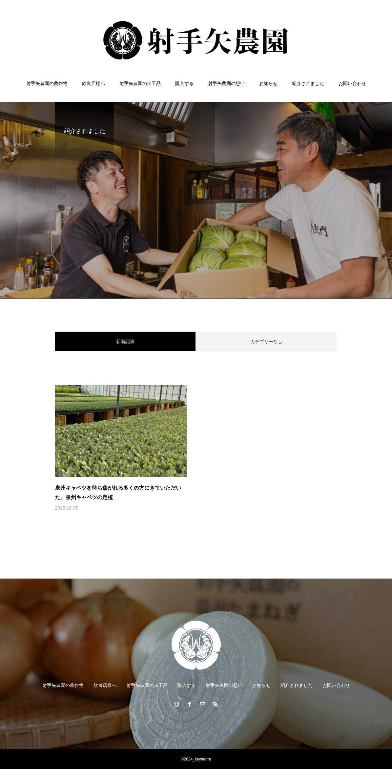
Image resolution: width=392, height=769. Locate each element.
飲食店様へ (93, 83)
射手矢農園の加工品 (140, 83)
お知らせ (268, 83)
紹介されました (308, 83)
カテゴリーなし (266, 341)
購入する (184, 83)
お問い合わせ (352, 83)
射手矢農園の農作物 (47, 83)
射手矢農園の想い (226, 83)
